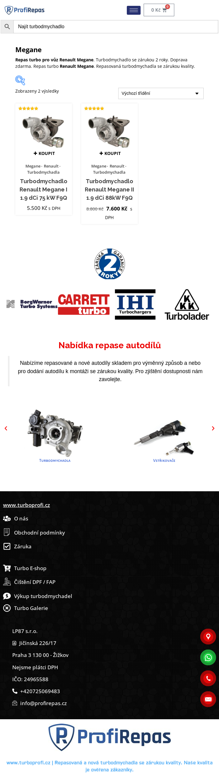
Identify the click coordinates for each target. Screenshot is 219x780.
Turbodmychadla (43, 172)
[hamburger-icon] (134, 10)
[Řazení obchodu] (161, 93)
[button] (6, 428)
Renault (51, 166)
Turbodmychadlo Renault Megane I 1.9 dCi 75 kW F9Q (43, 189)
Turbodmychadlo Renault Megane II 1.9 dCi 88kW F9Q (109, 189)
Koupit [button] (47, 153)
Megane (32, 166)
